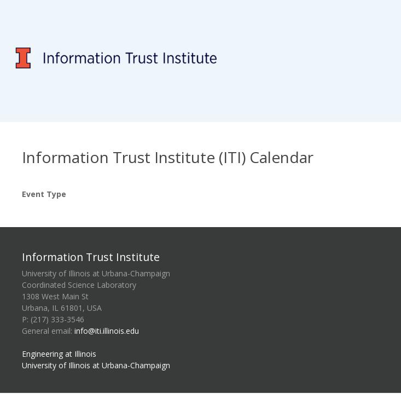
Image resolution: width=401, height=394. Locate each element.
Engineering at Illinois (59, 354)
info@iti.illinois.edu (106, 331)
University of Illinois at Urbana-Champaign (96, 365)
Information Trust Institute (91, 257)
